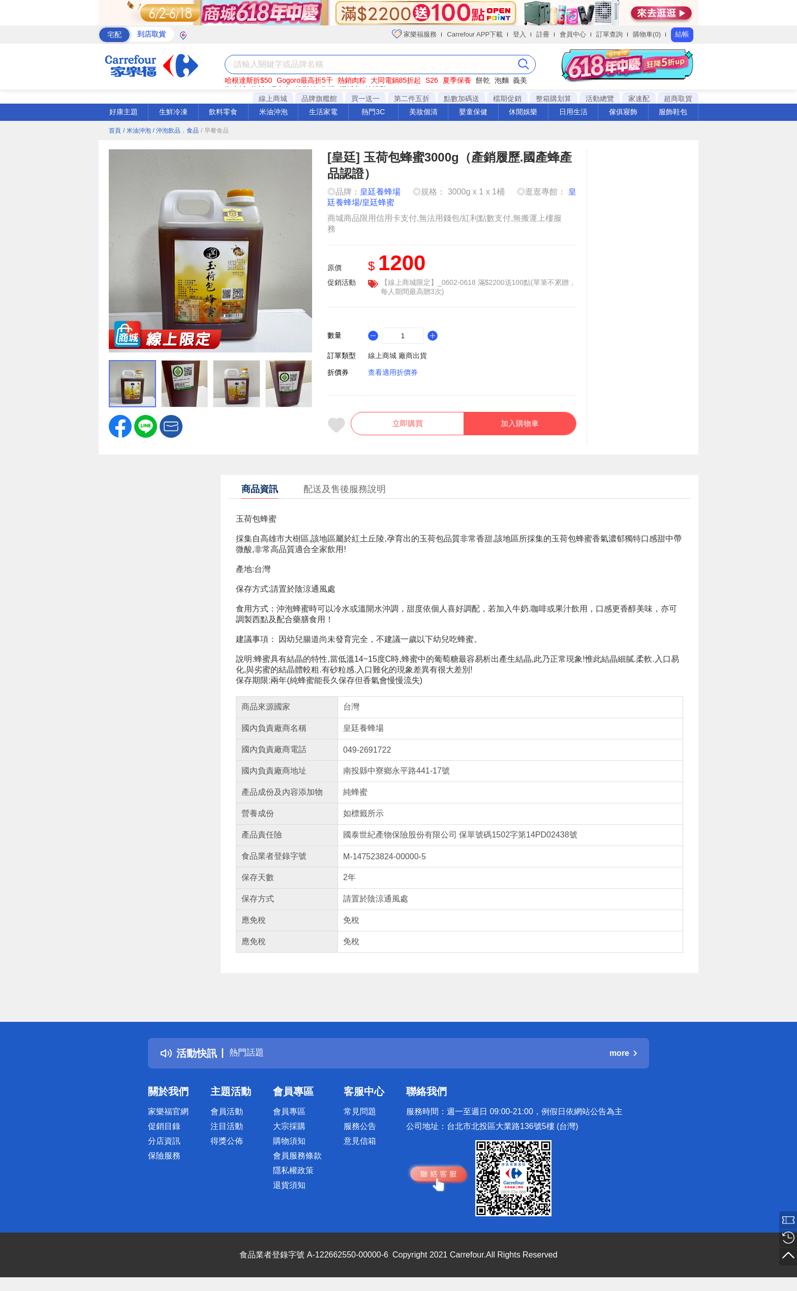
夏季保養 (457, 80)
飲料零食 (223, 112)
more (623, 1058)
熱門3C (373, 112)
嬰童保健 (473, 112)
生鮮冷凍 (173, 112)
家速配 (639, 98)
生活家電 (323, 112)
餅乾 (483, 80)
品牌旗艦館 (319, 98)
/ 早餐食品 (215, 130)
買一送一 (365, 98)
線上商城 (273, 98)
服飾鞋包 (673, 112)
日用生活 (573, 112)
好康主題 (123, 112)
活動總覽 (600, 98)
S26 (431, 80)
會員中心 (573, 34)
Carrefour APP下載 (475, 34)
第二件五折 (412, 98)
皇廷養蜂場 (380, 191)
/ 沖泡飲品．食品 (175, 130)
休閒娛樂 (523, 112)
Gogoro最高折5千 (304, 80)
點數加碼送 (461, 98)
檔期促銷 (507, 98)
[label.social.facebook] (120, 426)
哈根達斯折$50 (248, 80)
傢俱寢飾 (623, 112)
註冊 (542, 34)
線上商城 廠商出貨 (397, 355)
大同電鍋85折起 (396, 80)
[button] (171, 426)
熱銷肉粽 (352, 80)
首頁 (115, 130)
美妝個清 (423, 112)
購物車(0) (647, 34)
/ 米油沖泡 (137, 130)
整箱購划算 (553, 98)
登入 (519, 34)
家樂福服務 (414, 34)
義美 (520, 80)
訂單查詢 (609, 34)
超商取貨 (678, 98)
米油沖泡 (273, 112)
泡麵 (502, 80)
